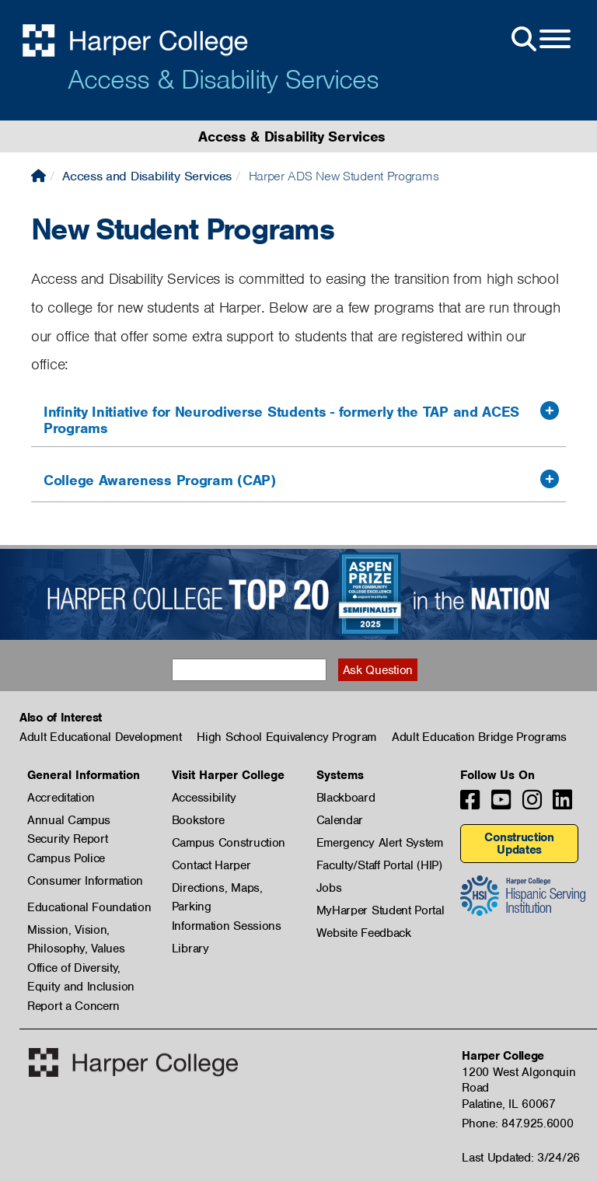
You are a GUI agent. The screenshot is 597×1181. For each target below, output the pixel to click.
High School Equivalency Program (286, 737)
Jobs (329, 888)
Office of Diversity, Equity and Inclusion (80, 968)
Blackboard (345, 797)
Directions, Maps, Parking (217, 888)
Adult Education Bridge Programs (479, 737)
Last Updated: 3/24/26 (521, 1157)
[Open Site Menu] (539, 39)
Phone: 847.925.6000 (517, 1123)
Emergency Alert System (379, 843)
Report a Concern (73, 1006)
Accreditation (61, 797)
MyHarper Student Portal (380, 910)
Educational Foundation (89, 907)
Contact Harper (211, 865)
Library (190, 948)
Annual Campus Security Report (68, 821)
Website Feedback (363, 933)
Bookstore (198, 820)
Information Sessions (226, 926)
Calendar (340, 820)
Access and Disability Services (147, 176)
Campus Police (66, 858)
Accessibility (204, 797)
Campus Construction (228, 843)
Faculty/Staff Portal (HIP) (379, 865)
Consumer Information (85, 881)
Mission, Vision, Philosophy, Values (76, 930)
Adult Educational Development (100, 737)
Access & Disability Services (223, 79)
